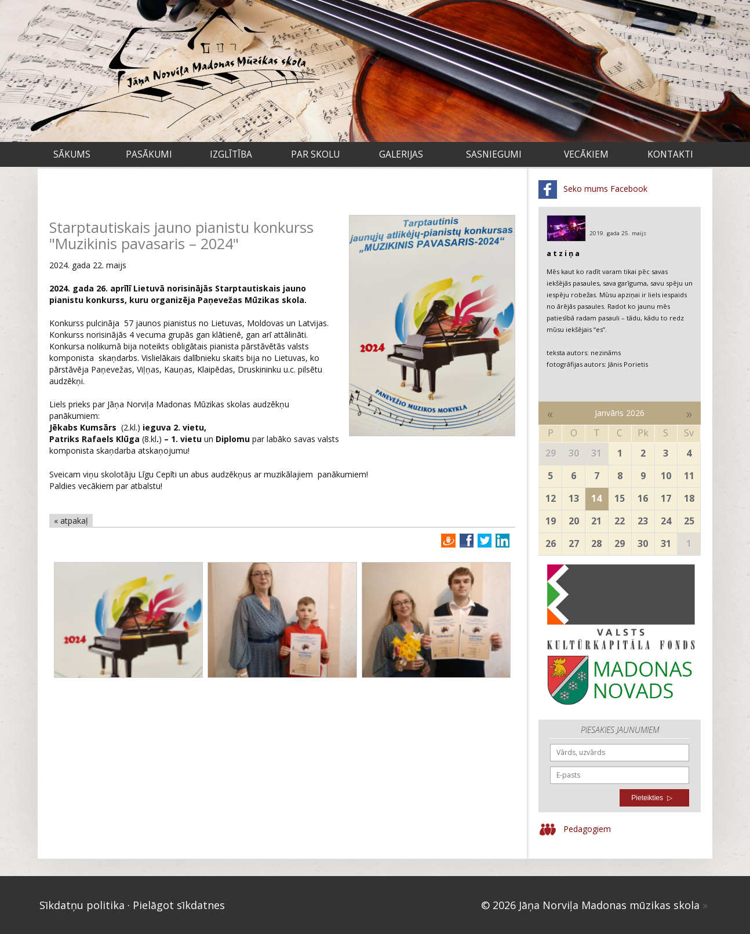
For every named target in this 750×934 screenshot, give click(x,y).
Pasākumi (149, 154)
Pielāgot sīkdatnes (179, 905)
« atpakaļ (71, 520)
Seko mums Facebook (592, 189)
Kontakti (670, 154)
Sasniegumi (494, 154)
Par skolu (315, 154)
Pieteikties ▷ (651, 798)
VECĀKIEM (586, 154)
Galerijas (401, 154)
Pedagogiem (574, 829)
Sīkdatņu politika (82, 905)
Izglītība (231, 154)
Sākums (71, 154)
